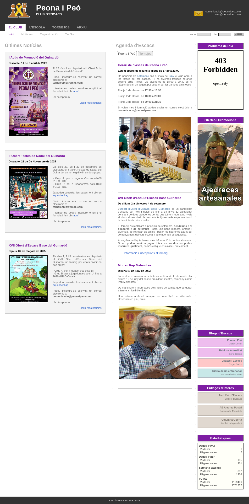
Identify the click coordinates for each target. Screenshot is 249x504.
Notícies (27, 34)
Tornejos (145, 53)
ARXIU (82, 27)
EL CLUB (15, 27)
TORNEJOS (61, 27)
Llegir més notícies (91, 102)
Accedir (238, 34)
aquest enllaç (60, 195)
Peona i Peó (126, 53)
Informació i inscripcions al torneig (145, 253)
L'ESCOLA (37, 27)
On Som (70, 34)
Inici (11, 34)
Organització (49, 34)
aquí (75, 91)
